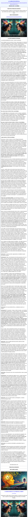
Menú (11, 4)
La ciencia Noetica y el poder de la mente (14, 491)
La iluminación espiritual (14, 1)
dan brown (14, 493)
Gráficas (14, 4)
